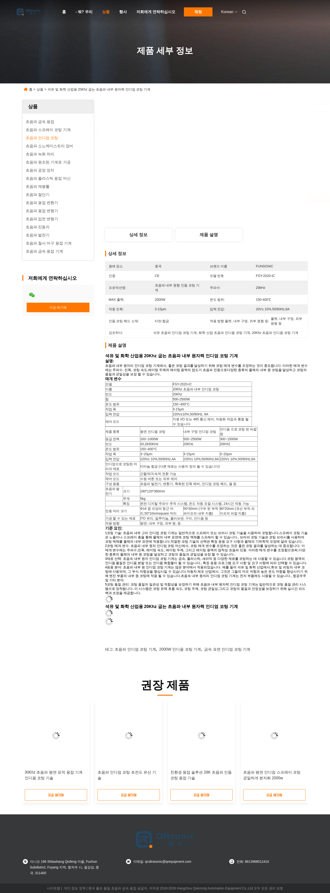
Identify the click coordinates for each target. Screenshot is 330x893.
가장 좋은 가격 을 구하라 (233, 198)
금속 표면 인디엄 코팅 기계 (227, 649)
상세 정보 (138, 234)
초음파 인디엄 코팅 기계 (135, 649)
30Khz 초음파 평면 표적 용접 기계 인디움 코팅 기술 (54, 775)
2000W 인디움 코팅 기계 (180, 649)
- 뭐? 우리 (84, 12)
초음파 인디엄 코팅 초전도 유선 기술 (127, 775)
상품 (106, 12)
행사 (123, 12)
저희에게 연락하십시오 (155, 12)
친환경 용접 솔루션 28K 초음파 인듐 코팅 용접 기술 (201, 775)
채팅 (198, 12)
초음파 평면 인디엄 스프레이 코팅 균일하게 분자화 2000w (272, 775)
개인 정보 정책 (75, 888)
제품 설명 (209, 234)
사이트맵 (53, 888)
